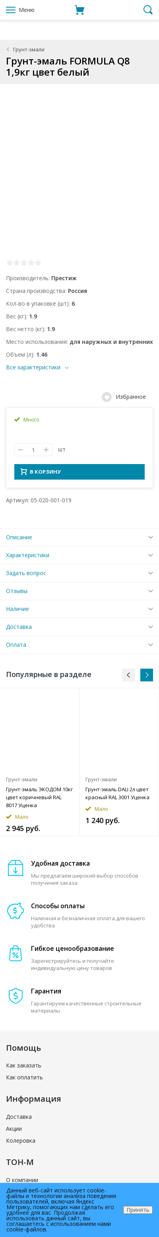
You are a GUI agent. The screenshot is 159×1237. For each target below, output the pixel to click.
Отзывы (16, 593)
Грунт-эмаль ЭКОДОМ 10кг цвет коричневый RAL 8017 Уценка (39, 799)
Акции (14, 1131)
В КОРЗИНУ (41, 474)
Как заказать (23, 1067)
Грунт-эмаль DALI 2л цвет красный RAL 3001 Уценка (117, 795)
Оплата (16, 647)
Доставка (19, 629)
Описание (19, 539)
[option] (40, 764)
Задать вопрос (26, 575)
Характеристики (27, 557)
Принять (137, 1210)
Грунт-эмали (29, 49)
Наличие (17, 611)
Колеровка (20, 1143)
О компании (22, 1182)
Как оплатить (24, 1079)
